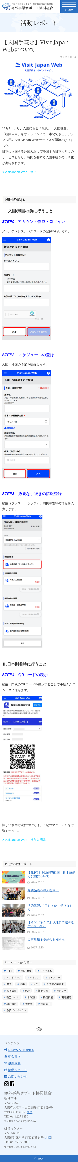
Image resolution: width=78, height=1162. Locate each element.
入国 (35, 984)
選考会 (28, 1004)
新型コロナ (12, 997)
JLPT (9, 971)
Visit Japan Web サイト (22, 172)
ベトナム (35, 977)
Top (39, 1029)
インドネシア (13, 977)
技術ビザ (61, 991)
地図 (29, 1112)
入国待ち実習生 (55, 984)
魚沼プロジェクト (16, 1010)
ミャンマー (54, 977)
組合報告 (11, 1004)
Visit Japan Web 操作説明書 (25, 839)
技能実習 (43, 991)
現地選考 (66, 997)
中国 (8, 984)
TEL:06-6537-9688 (16, 1142)
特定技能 (48, 997)
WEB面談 (25, 971)
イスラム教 (46, 971)
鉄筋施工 (46, 1004)
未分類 (31, 997)
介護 (22, 984)
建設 (27, 991)
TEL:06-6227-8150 (16, 1116)
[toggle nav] (69, 6)
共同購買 (11, 991)
